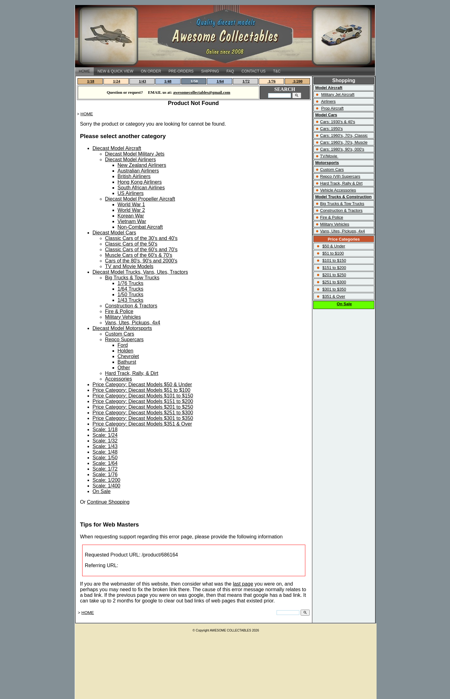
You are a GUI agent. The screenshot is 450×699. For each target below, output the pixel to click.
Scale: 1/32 (105, 440)
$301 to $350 (334, 289)
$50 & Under (333, 246)
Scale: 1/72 (105, 469)
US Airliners (131, 193)
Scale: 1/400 (106, 485)
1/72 (246, 81)
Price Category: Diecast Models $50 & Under (142, 384)
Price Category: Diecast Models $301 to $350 (142, 418)
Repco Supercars (124, 339)
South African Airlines (141, 187)
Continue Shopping (108, 502)
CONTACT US (254, 71)
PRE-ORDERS (180, 71)
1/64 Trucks (130, 289)
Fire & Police (119, 311)
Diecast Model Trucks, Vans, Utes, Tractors (140, 272)
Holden (125, 350)
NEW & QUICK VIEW (115, 71)
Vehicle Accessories (338, 190)
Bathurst (127, 362)
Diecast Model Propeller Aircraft (140, 199)
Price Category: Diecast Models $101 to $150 (142, 395)
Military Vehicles (123, 317)
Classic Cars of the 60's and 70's (141, 249)
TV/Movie (328, 156)
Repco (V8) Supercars (340, 176)
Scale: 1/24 (105, 435)
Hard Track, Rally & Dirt (341, 183)
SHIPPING (210, 71)
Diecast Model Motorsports (122, 328)
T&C (277, 71)
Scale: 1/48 (105, 452)
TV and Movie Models (129, 266)
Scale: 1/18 (105, 429)
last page (243, 584)
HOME (84, 71)
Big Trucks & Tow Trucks (132, 277)
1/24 (116, 81)
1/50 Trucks (130, 294)
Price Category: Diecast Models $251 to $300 (142, 412)
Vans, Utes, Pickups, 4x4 (132, 322)
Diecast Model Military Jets (134, 154)
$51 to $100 (333, 253)
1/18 (90, 81)
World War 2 (131, 210)
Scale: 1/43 (105, 446)
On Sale (101, 491)
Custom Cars (119, 334)
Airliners (328, 101)
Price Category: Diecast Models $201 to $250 (142, 407)
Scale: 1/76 (105, 474)
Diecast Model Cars (114, 232)
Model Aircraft (328, 87)
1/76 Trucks (130, 283)
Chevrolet (128, 356)
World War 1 (131, 204)
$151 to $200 (334, 267)
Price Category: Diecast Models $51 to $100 (141, 390)
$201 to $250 (334, 274)
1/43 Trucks (130, 300)
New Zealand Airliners (142, 165)
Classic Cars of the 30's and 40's (141, 238)
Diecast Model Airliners (130, 159)
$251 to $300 (334, 282)
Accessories (118, 379)
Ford (123, 345)
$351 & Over (333, 296)
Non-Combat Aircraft (140, 227)
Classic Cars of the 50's (131, 244)
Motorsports (327, 162)
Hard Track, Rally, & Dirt (131, 373)
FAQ (230, 71)
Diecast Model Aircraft (116, 148)
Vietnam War (132, 221)
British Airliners (134, 176)
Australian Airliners (138, 170)
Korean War (131, 215)
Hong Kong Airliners (140, 182)
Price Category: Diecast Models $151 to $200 (142, 401)
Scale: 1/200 (106, 480)
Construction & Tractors (131, 305)
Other (124, 367)
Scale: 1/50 (105, 457)
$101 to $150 (334, 260)
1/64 (220, 81)
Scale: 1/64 (105, 463)
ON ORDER (151, 71)
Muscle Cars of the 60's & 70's (138, 255)
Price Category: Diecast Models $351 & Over (142, 424)
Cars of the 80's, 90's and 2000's (141, 260)
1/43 (142, 81)
